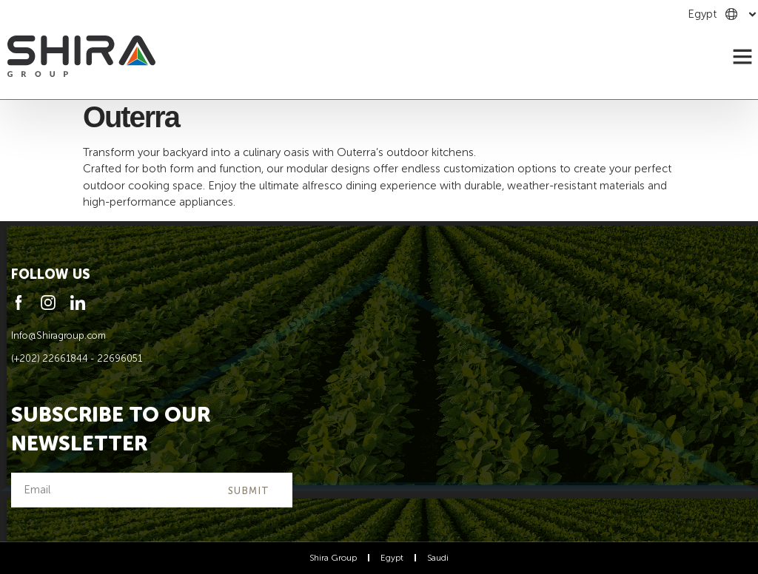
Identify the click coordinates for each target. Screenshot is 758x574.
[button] (742, 56)
